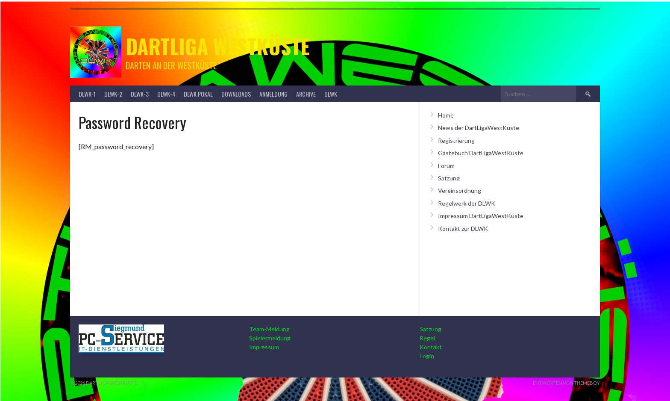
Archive (306, 93)
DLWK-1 (87, 93)
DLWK (330, 93)
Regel (427, 338)
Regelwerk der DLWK (466, 203)
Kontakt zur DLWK (463, 228)
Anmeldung (273, 93)
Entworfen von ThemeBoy (566, 383)
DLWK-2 (113, 93)
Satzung (449, 178)
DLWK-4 (166, 93)
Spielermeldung (270, 338)
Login (427, 356)
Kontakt (431, 347)
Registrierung (456, 140)
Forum (446, 165)
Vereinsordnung (459, 190)
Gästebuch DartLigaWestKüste (480, 152)
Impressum (264, 347)
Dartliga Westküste (218, 46)
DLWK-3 (140, 93)
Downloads (236, 93)
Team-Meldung (269, 329)
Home (446, 115)
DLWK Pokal (198, 93)
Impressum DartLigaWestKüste (480, 215)
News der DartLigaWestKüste (478, 127)
